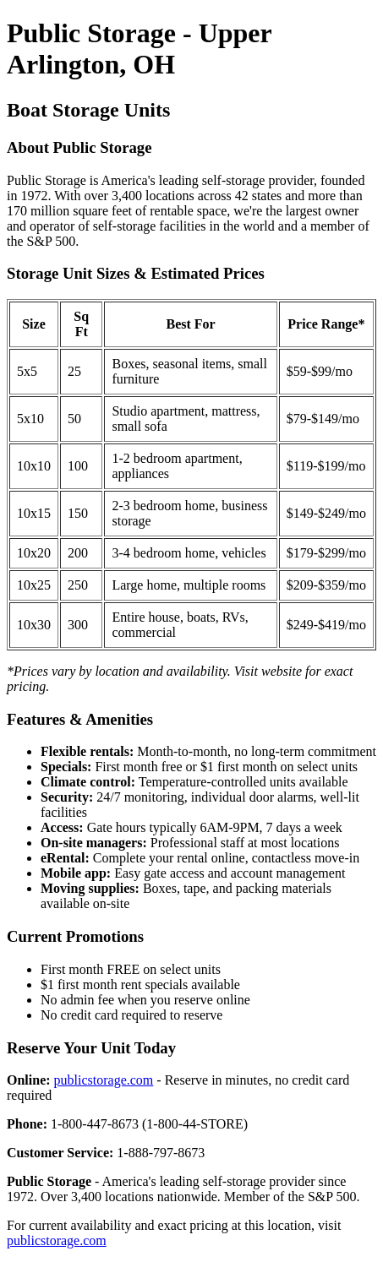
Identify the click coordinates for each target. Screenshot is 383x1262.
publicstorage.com (104, 1080)
